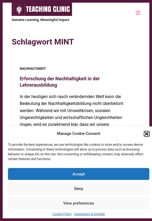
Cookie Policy (61, 214)
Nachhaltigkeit (33, 68)
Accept (78, 174)
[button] (146, 133)
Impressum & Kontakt (89, 214)
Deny (78, 188)
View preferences (78, 203)
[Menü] (138, 12)
